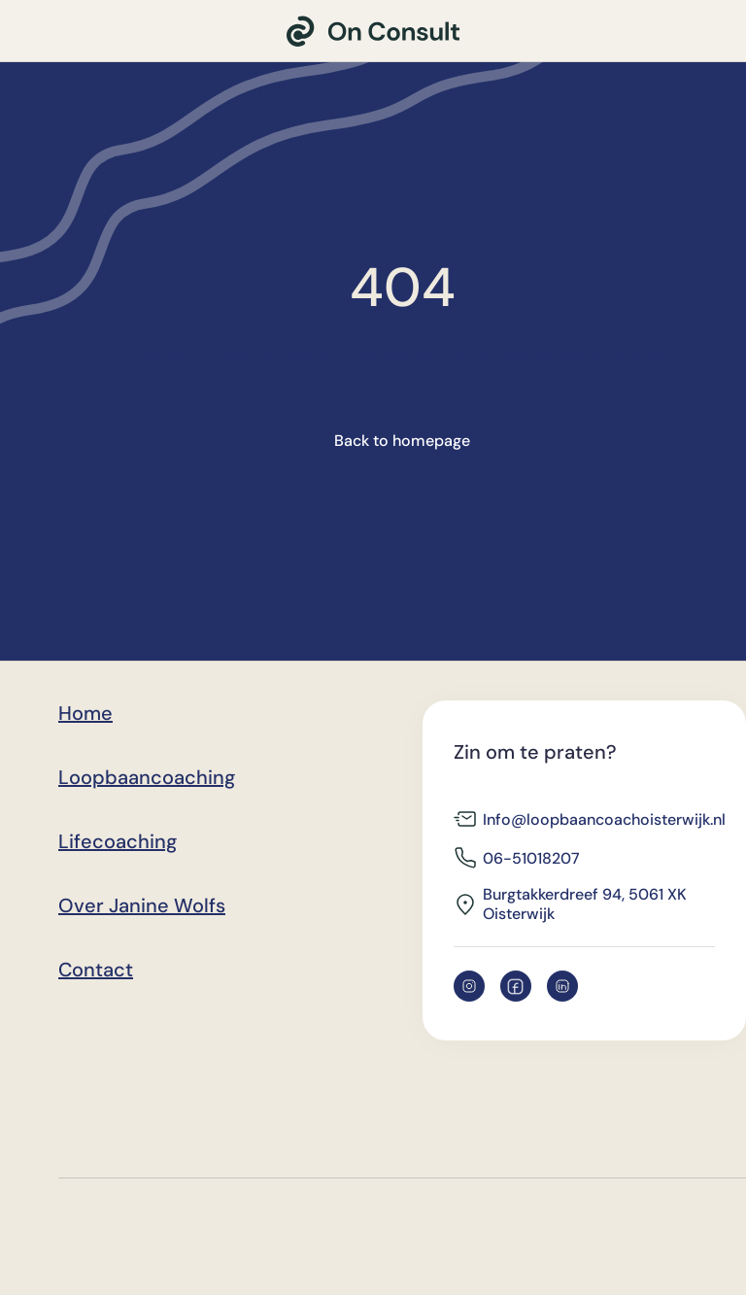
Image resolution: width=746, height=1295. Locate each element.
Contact (95, 969)
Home (85, 713)
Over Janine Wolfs (141, 905)
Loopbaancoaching (146, 777)
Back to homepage (402, 440)
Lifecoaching (117, 841)
